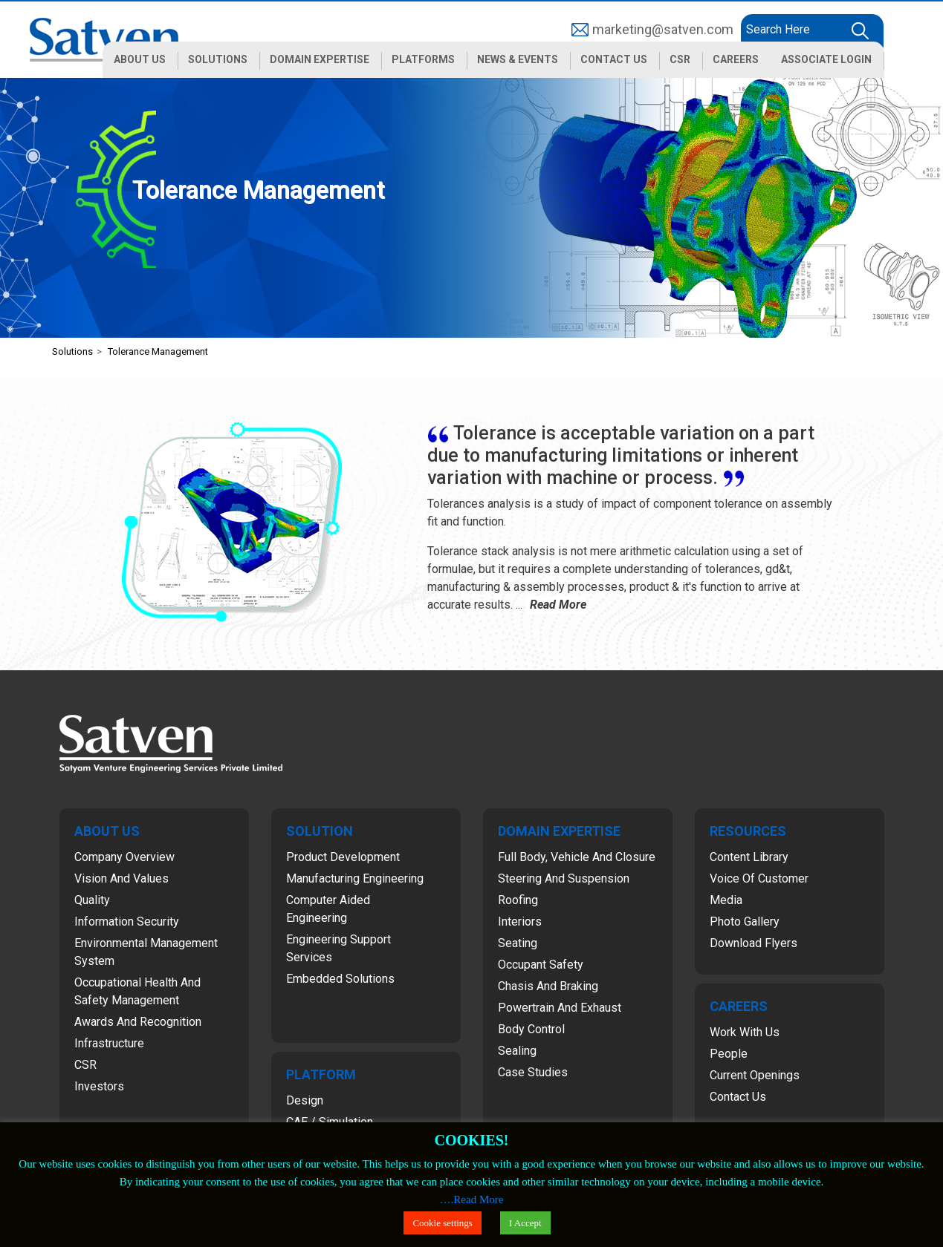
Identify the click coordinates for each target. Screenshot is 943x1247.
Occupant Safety (540, 965)
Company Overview (124, 857)
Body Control (531, 1029)
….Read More (472, 1199)
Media (726, 900)
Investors (99, 1086)
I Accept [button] (525, 1222)
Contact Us (738, 1097)
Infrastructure (109, 1043)
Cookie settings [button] (442, 1222)
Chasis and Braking (548, 986)
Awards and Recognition (137, 1022)
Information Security (126, 921)
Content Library (749, 857)
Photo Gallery (745, 921)
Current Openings (755, 1075)
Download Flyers (753, 943)
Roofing (518, 900)
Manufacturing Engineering (355, 878)
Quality (92, 900)
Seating (517, 943)
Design (304, 1100)
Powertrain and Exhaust (559, 1008)
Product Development (343, 857)
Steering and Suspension (563, 878)
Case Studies (533, 1072)
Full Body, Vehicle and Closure (576, 857)
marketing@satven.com (662, 29)
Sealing (517, 1051)
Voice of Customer (759, 878)
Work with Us (745, 1032)
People (729, 1054)
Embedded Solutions (340, 979)
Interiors (520, 921)
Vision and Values (121, 878)
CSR (85, 1065)
